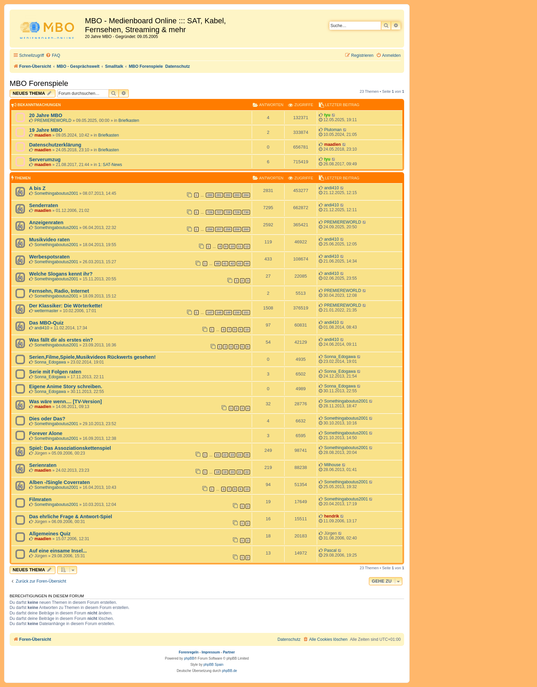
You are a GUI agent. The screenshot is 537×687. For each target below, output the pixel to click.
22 (225, 455)
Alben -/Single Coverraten (59, 482)
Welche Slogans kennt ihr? (60, 274)
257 (219, 229)
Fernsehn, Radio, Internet (59, 291)
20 (232, 472)
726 (209, 212)
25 (247, 455)
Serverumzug (45, 159)
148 (219, 312)
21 (217, 455)
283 (237, 195)
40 (217, 263)
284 (246, 195)
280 (209, 195)
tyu (327, 115)
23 (232, 455)
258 (227, 229)
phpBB (189, 658)
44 (247, 263)
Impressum (211, 652)
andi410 (331, 188)
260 (246, 229)
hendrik (331, 516)
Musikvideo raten (49, 239)
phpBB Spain (213, 664)
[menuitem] (53, 55)
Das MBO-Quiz (46, 323)
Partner (229, 652)
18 (217, 472)
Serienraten (43, 465)
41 (225, 263)
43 (239, 263)
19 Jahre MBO (45, 130)
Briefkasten (128, 120)
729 (237, 212)
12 (247, 246)
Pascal (330, 550)
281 (219, 195)
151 (246, 312)
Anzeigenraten (46, 222)
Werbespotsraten (49, 256)
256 (209, 229)
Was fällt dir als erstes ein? (61, 340)
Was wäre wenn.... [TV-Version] (65, 401)
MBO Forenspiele (39, 83)
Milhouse (332, 464)
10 (232, 246)
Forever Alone (45, 433)
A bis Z (37, 188)
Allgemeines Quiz (50, 533)
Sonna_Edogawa (50, 362)
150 (237, 312)
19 (225, 472)
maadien (42, 135)
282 (227, 195)
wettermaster (46, 310)
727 (219, 212)
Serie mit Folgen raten (55, 371)
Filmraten (40, 499)
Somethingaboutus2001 (56, 193)
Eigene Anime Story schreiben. (65, 386)
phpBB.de (229, 671)
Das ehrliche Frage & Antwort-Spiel (70, 516)
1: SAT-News (110, 164)
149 (227, 312)
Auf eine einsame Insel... (58, 551)
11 (239, 246)
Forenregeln (189, 652)
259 (237, 229)
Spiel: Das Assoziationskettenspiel (70, 448)
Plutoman (332, 129)
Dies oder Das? (47, 418)
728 (227, 212)
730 (246, 212)
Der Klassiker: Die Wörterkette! (65, 305)
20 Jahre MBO (45, 115)
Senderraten (43, 205)
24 (239, 455)
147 (209, 312)
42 (232, 263)
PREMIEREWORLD (52, 120)
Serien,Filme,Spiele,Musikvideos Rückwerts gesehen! (92, 357)
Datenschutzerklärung (55, 145)
